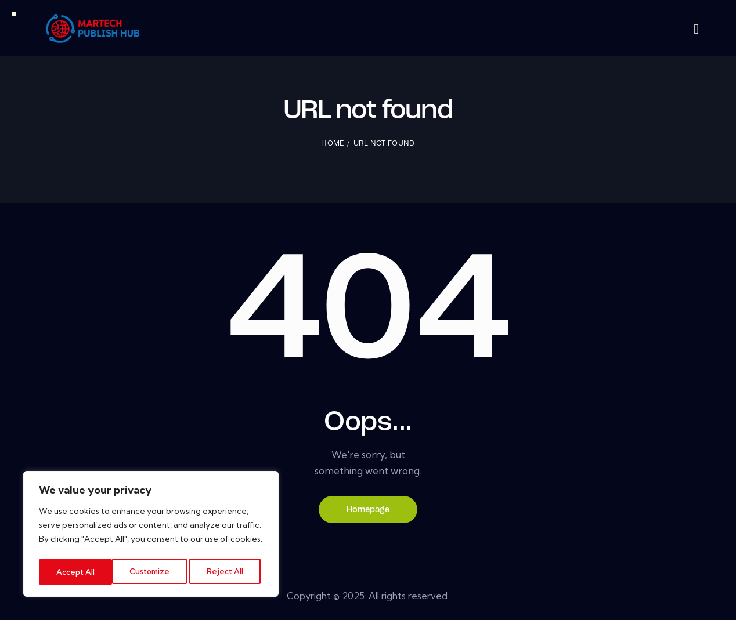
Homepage (368, 511)
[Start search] (696, 30)
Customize (76, 572)
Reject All (152, 572)
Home (332, 144)
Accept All (227, 572)
